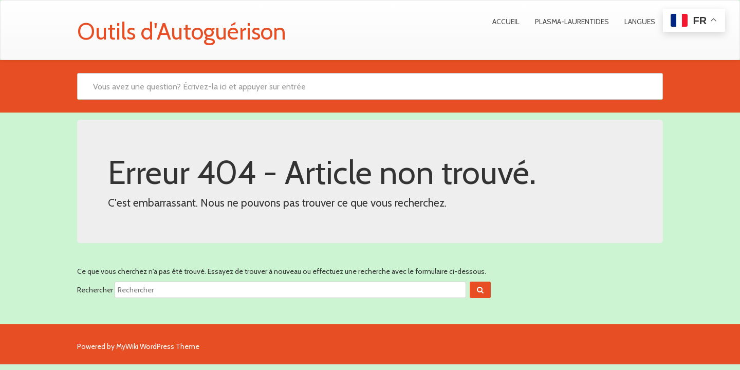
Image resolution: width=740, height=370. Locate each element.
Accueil (506, 21)
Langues (639, 21)
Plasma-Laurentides (572, 21)
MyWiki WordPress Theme (157, 346)
